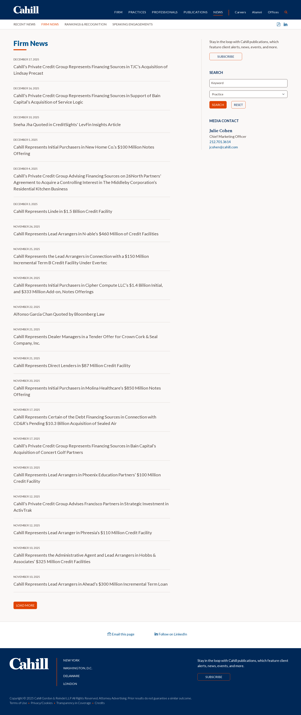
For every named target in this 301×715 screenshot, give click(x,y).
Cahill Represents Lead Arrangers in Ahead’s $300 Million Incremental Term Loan (91, 584)
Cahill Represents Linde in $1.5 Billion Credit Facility (63, 211)
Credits (100, 703)
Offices (273, 12)
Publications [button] (196, 12)
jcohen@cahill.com (223, 147)
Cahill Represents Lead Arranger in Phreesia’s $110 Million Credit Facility (83, 532)
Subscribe (225, 56)
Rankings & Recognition (86, 24)
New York (71, 660)
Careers (240, 12)
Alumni (257, 12)
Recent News (24, 24)
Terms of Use (18, 703)
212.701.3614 (220, 142)
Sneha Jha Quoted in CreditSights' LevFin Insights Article (67, 124)
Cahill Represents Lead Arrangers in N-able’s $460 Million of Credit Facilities (86, 233)
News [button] (218, 12)
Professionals (165, 12)
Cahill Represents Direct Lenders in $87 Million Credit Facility (72, 365)
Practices (137, 12)
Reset (238, 105)
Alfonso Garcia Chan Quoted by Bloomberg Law (59, 314)
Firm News (50, 24)
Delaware (71, 676)
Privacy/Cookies (42, 703)
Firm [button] (118, 12)
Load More (25, 605)
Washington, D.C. (77, 668)
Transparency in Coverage (73, 703)
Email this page (120, 634)
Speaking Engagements (133, 24)
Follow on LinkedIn (170, 634)
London (70, 683)
